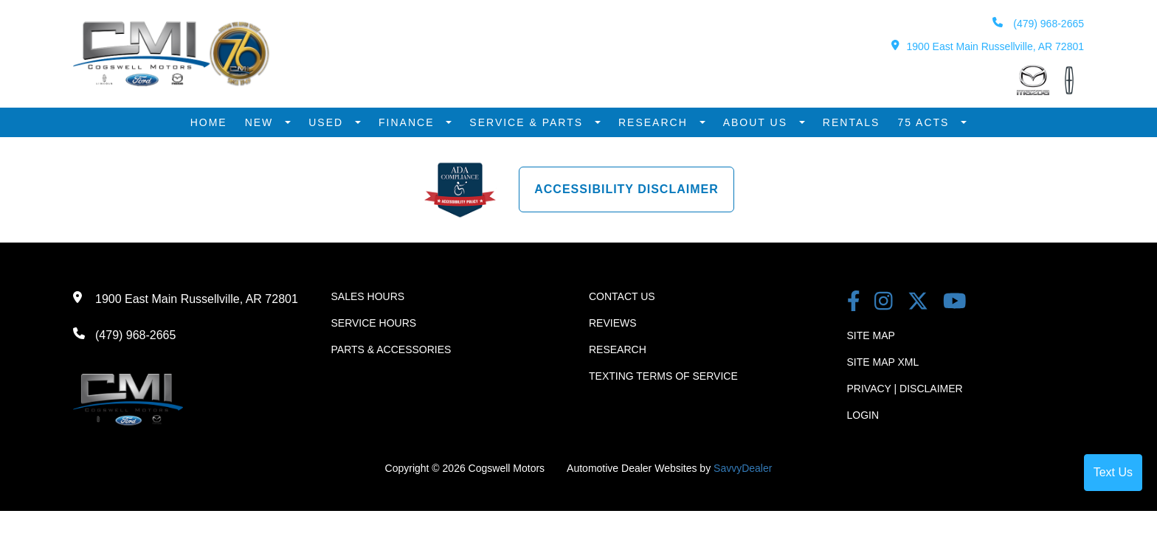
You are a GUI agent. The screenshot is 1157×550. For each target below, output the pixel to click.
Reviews (613, 323)
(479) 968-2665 (1038, 23)
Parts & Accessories (391, 349)
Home (208, 122)
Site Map (871, 335)
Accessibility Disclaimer (626, 189)
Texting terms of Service (663, 376)
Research (655, 122)
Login (863, 415)
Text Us (1113, 472)
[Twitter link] (918, 302)
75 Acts (925, 122)
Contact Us (622, 296)
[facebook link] (853, 302)
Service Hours (374, 323)
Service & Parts (528, 122)
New (261, 122)
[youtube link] (955, 302)
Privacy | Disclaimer (905, 388)
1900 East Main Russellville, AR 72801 (987, 46)
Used (328, 122)
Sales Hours (368, 296)
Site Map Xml (883, 362)
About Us (757, 122)
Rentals (851, 122)
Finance (408, 122)
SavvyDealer (743, 468)
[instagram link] (883, 302)
